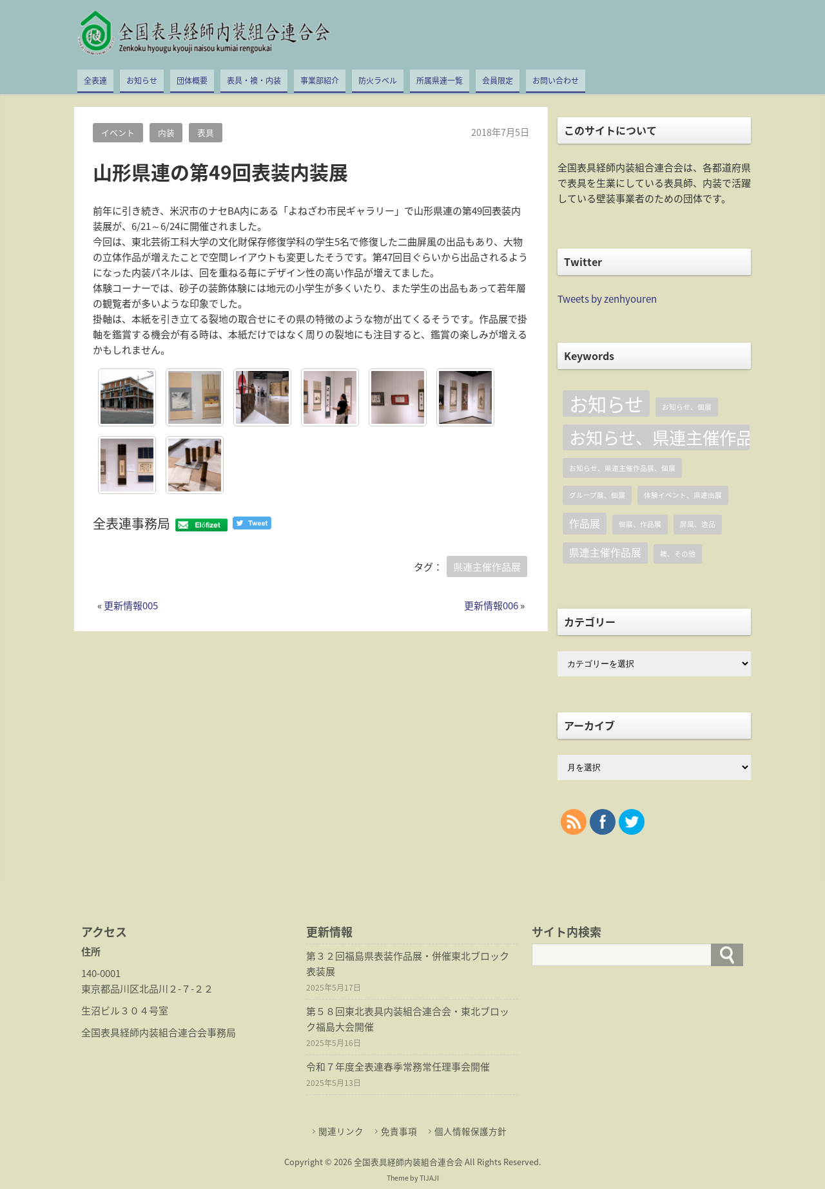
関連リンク (341, 1131)
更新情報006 (491, 605)
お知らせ (141, 80)
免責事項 (399, 1131)
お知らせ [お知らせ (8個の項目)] (606, 403)
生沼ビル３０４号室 (124, 1011)
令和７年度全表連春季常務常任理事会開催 (398, 1067)
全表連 (95, 80)
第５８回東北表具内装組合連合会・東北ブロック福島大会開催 (407, 1019)
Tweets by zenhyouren (607, 299)
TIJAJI (429, 1178)
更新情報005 (131, 605)
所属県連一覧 (439, 80)
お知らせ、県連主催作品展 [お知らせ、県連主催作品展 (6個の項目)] (659, 437)
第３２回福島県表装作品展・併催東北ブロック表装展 (407, 963)
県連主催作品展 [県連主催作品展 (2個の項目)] (605, 552)
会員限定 (497, 80)
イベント (118, 132)
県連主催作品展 (487, 567)
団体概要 (192, 80)
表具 (205, 132)
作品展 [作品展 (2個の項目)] (584, 523)
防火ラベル (377, 80)
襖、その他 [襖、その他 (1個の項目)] (677, 553)
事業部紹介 (319, 80)
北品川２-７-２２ (176, 989)
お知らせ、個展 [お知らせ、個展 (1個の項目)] (687, 407)
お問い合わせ (555, 80)
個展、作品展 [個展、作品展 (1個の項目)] (640, 524)
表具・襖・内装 (254, 80)
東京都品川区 (110, 989)
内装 (166, 132)
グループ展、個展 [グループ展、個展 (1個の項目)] (597, 495)
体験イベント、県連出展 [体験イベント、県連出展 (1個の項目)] (683, 495)
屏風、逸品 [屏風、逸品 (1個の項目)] (697, 524)
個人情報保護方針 (470, 1131)
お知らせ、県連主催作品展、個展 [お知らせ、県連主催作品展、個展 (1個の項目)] (622, 468)
